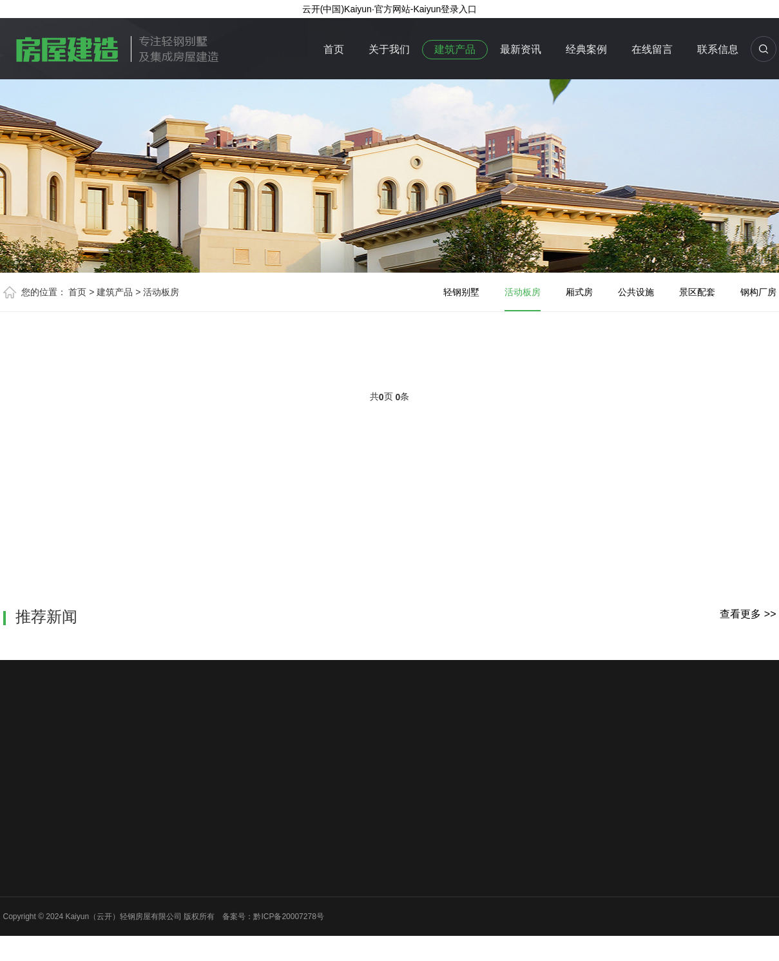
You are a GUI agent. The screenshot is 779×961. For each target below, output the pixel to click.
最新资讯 (520, 49)
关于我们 (389, 49)
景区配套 (697, 292)
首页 (333, 49)
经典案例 (586, 49)
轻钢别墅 (461, 292)
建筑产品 (455, 49)
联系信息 (717, 49)
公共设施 (636, 292)
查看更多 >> (748, 613)
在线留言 (652, 49)
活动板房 (161, 292)
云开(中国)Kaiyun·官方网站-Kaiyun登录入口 (389, 9)
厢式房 (579, 292)
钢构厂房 (758, 292)
